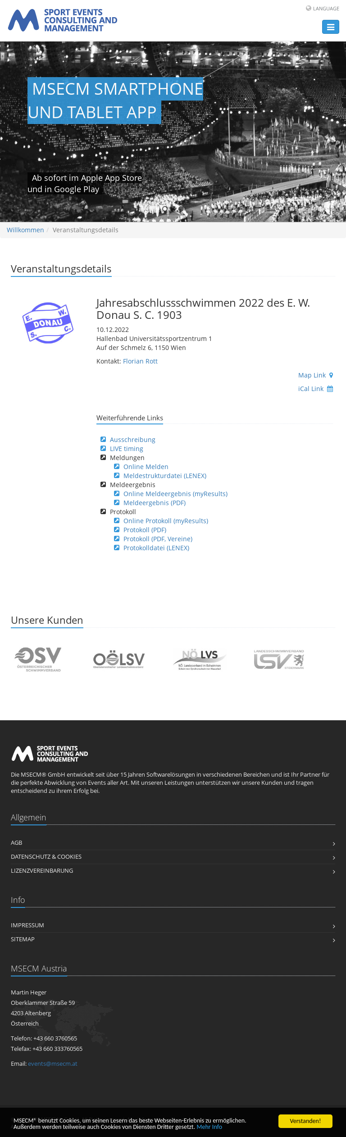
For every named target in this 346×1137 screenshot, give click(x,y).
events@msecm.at (52, 1064)
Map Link (315, 375)
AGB (16, 843)
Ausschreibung (132, 439)
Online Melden (145, 466)
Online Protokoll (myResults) (165, 520)
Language (326, 8)
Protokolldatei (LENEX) (156, 547)
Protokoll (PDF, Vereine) (157, 538)
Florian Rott (140, 361)
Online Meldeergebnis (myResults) (175, 493)
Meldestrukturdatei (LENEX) (164, 475)
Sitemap (23, 939)
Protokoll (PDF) (144, 529)
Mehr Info (210, 1128)
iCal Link (315, 388)
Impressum (27, 925)
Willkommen (25, 230)
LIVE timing (126, 448)
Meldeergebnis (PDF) (154, 502)
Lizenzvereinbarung (42, 871)
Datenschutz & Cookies (46, 857)
